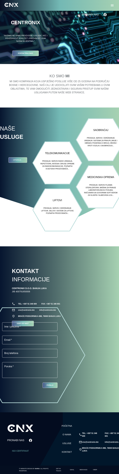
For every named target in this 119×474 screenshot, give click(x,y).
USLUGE (66, 443)
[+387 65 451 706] (95, 470)
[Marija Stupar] (83, 470)
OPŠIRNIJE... (18, 160)
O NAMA (66, 434)
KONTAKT (66, 452)
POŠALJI (50, 385)
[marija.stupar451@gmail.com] (72, 470)
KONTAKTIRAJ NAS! (26, 53)
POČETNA (66, 426)
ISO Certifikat (20, 451)
